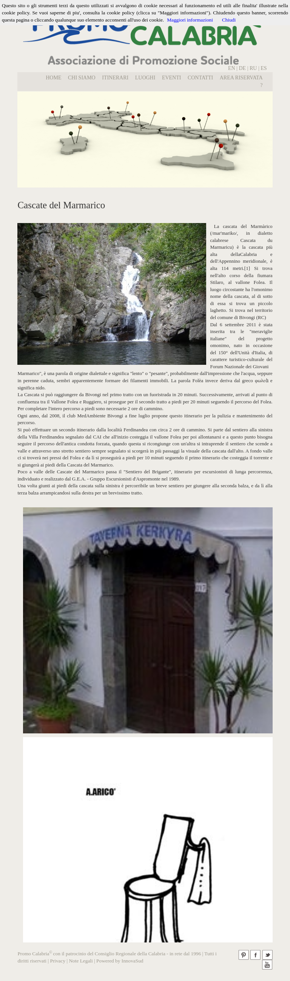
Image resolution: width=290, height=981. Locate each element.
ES (264, 68)
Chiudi (229, 20)
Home (53, 78)
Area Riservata (241, 78)
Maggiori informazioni (190, 20)
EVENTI (171, 78)
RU (254, 68)
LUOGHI (145, 78)
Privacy (57, 961)
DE (242, 68)
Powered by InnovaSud (119, 961)
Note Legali (81, 961)
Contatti (200, 78)
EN (231, 68)
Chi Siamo (82, 78)
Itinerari (115, 78)
